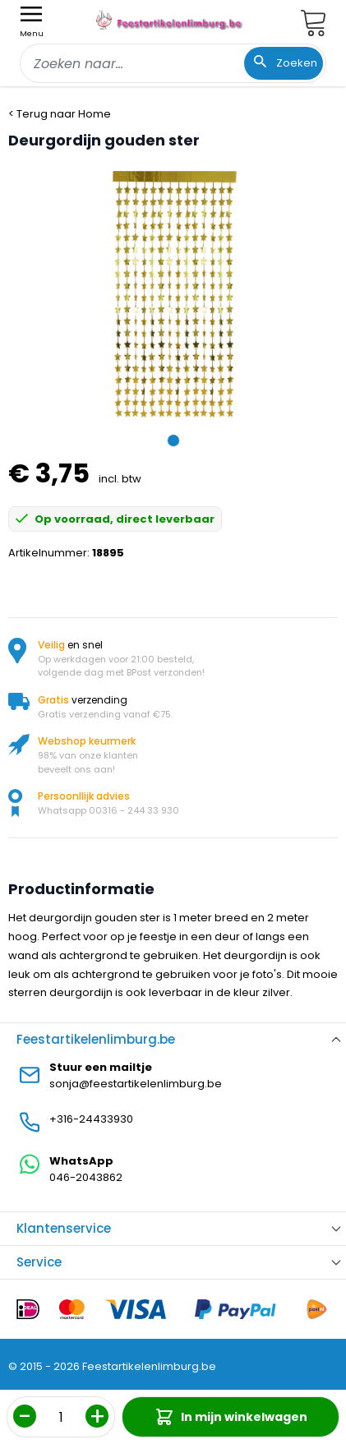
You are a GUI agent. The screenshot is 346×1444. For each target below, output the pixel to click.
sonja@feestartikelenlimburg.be (135, 1083)
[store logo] (170, 20)
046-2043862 (85, 1177)
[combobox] (173, 63)
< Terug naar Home (59, 114)
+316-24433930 (91, 1119)
